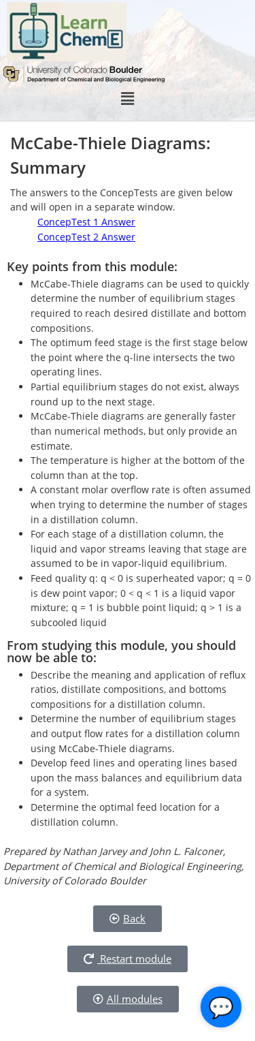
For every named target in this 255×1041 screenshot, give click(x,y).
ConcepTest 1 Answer (86, 221)
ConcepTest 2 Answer (86, 236)
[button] (127, 99)
